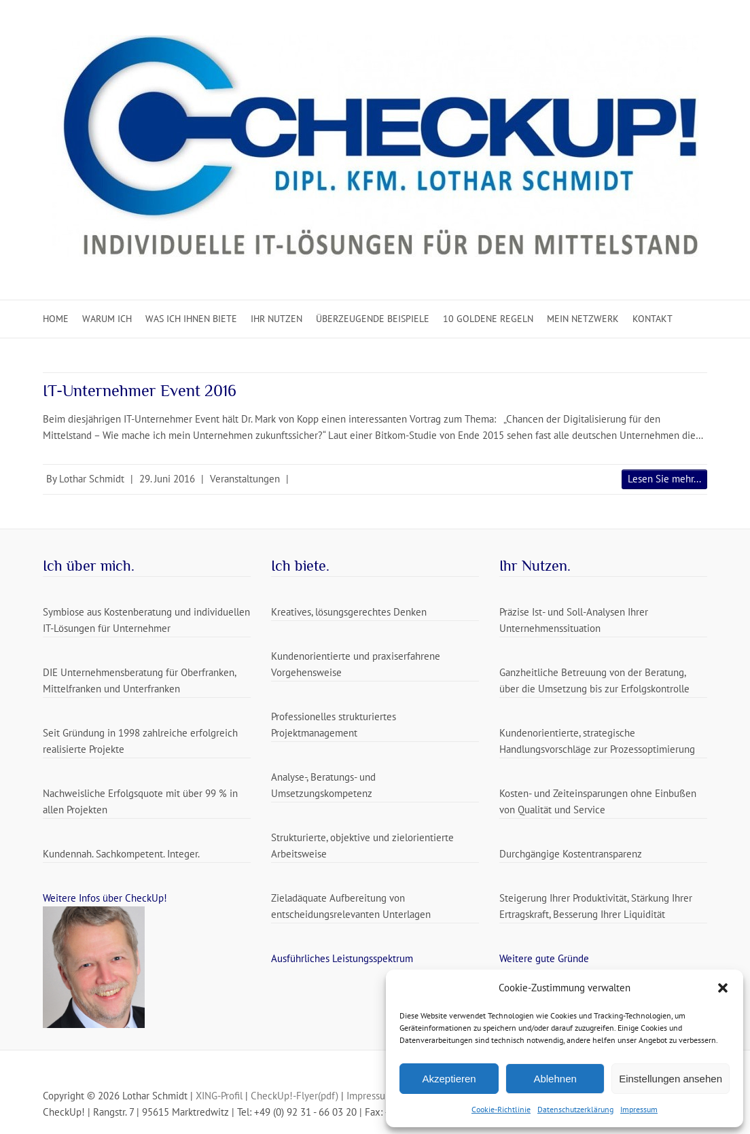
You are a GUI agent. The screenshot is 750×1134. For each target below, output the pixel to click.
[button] (723, 988)
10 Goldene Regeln (488, 319)
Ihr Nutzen (276, 319)
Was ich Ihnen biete (191, 319)
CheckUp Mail (672, 24)
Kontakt (652, 319)
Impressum (639, 1109)
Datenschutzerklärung (575, 1109)
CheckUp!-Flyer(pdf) (294, 1095)
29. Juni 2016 (167, 478)
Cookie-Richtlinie (501, 1109)
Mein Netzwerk (583, 319)
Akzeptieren (449, 1078)
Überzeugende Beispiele (372, 319)
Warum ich (107, 319)
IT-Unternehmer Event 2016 (139, 390)
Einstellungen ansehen (670, 1078)
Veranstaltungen (245, 478)
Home (56, 319)
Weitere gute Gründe (544, 958)
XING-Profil (219, 1095)
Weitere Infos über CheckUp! (105, 897)
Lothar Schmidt (91, 478)
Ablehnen (554, 1078)
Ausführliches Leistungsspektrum (342, 958)
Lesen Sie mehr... (664, 478)
